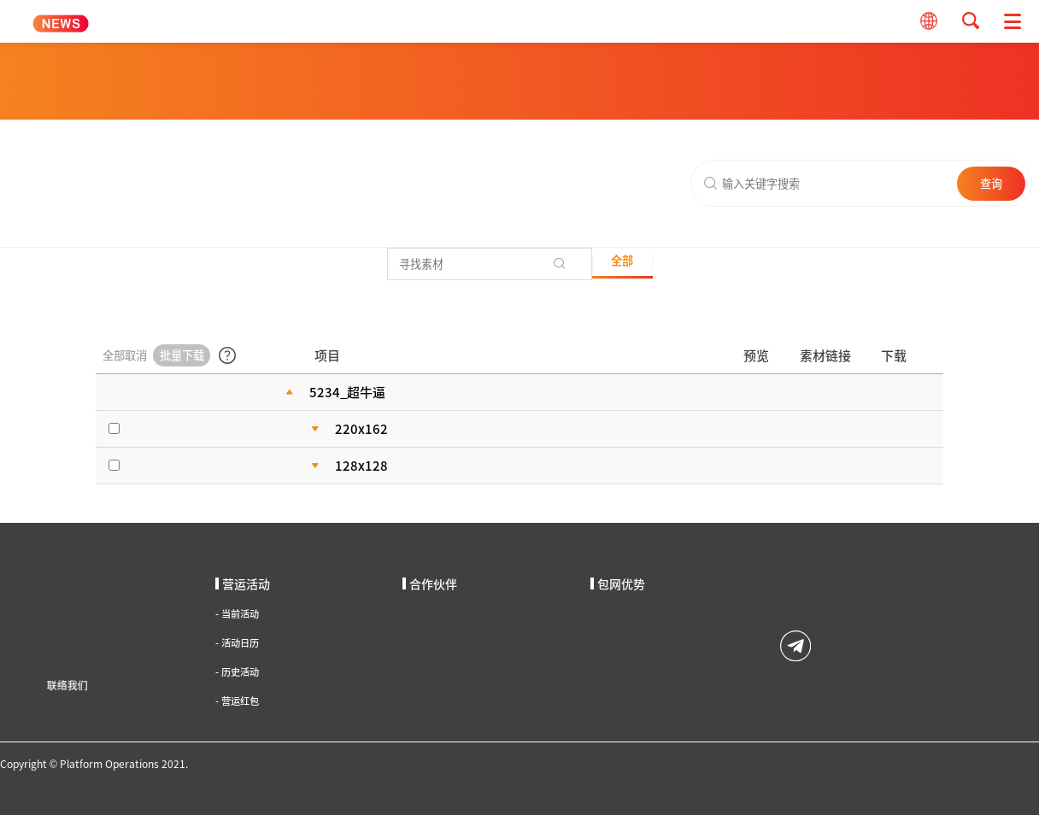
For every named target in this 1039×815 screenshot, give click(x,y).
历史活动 (237, 672)
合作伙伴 (429, 583)
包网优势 (617, 583)
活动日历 (237, 643)
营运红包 (237, 701)
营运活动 (242, 583)
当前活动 (237, 614)
